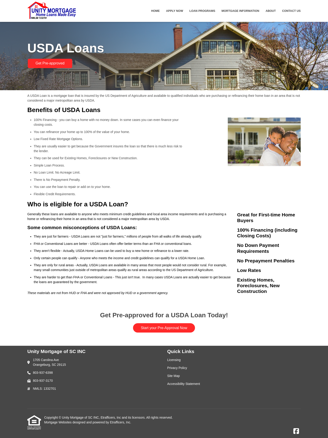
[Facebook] (296, 431)
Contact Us (291, 11)
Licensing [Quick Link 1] (174, 360)
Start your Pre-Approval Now (164, 328)
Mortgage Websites (58, 422)
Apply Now (174, 11)
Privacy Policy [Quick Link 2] (177, 368)
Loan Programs (202, 11)
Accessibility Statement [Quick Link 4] (183, 384)
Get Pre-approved (50, 63)
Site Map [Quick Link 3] (173, 376)
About (271, 11)
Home (155, 11)
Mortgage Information (240, 11)
